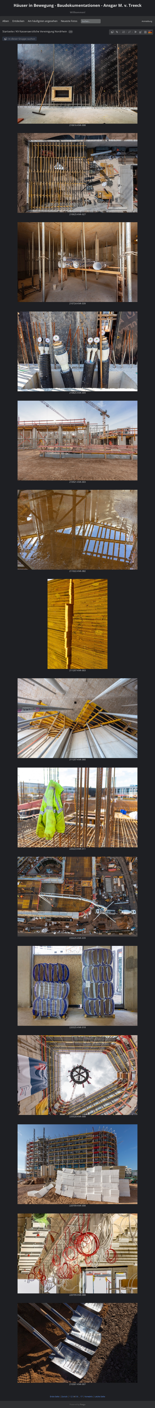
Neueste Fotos (69, 21)
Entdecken (18, 21)
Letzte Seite (100, 1396)
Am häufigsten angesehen (43, 21)
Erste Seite (54, 1396)
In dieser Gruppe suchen (21, 38)
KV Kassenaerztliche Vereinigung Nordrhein (41, 31)
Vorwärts (88, 1396)
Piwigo (82, 1404)
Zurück (64, 1396)
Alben (5, 21)
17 (81, 1396)
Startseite (8, 31)
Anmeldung (147, 21)
